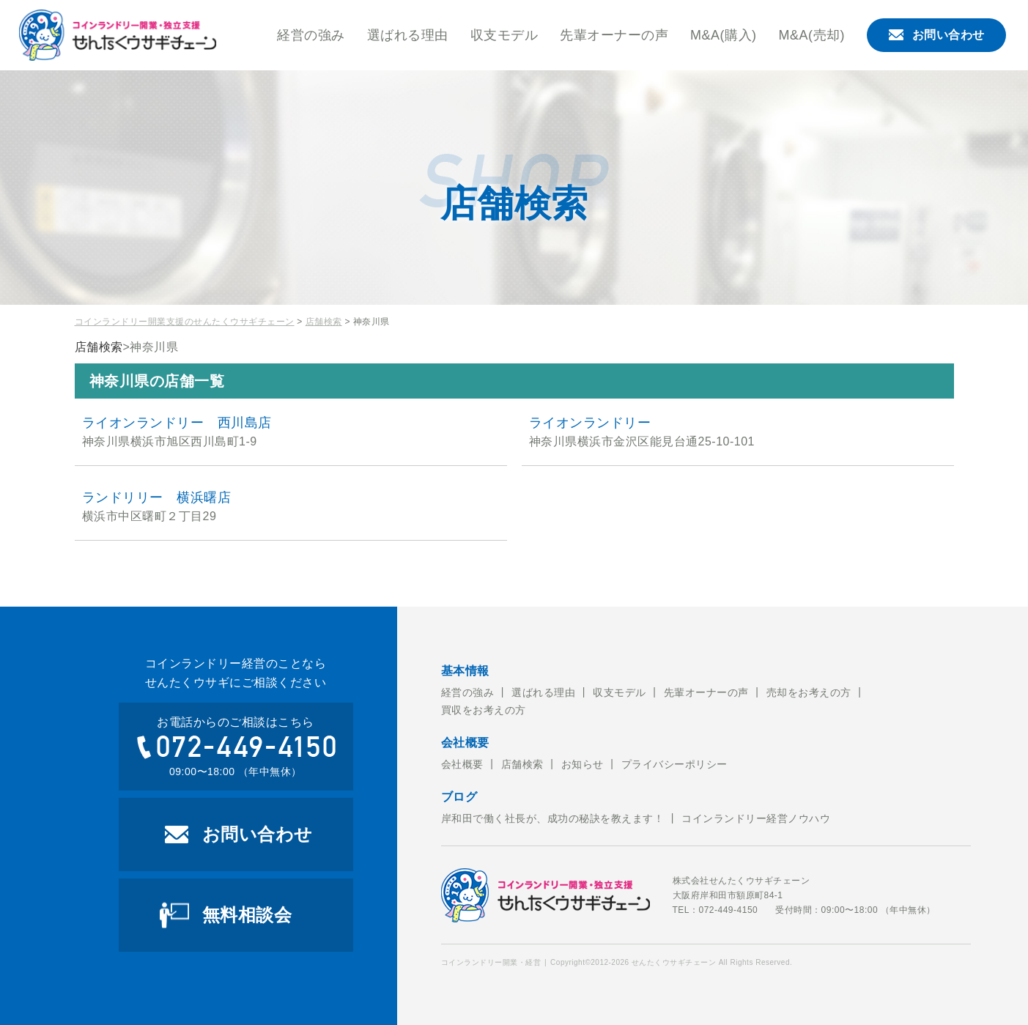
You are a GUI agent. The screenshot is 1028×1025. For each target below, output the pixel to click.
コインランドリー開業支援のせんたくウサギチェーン (185, 322)
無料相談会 (247, 915)
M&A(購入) (723, 35)
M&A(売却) (812, 35)
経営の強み (311, 35)
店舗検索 (324, 322)
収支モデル (504, 35)
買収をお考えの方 (483, 710)
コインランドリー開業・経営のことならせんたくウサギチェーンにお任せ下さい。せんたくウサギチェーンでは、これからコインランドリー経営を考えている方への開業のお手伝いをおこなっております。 (118, 35)
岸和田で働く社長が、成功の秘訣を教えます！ (553, 818)
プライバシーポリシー (674, 764)
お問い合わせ (937, 35)
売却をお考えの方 (808, 692)
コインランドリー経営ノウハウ (755, 818)
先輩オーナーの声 (614, 35)
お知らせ (582, 764)
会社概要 (462, 764)
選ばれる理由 (407, 35)
